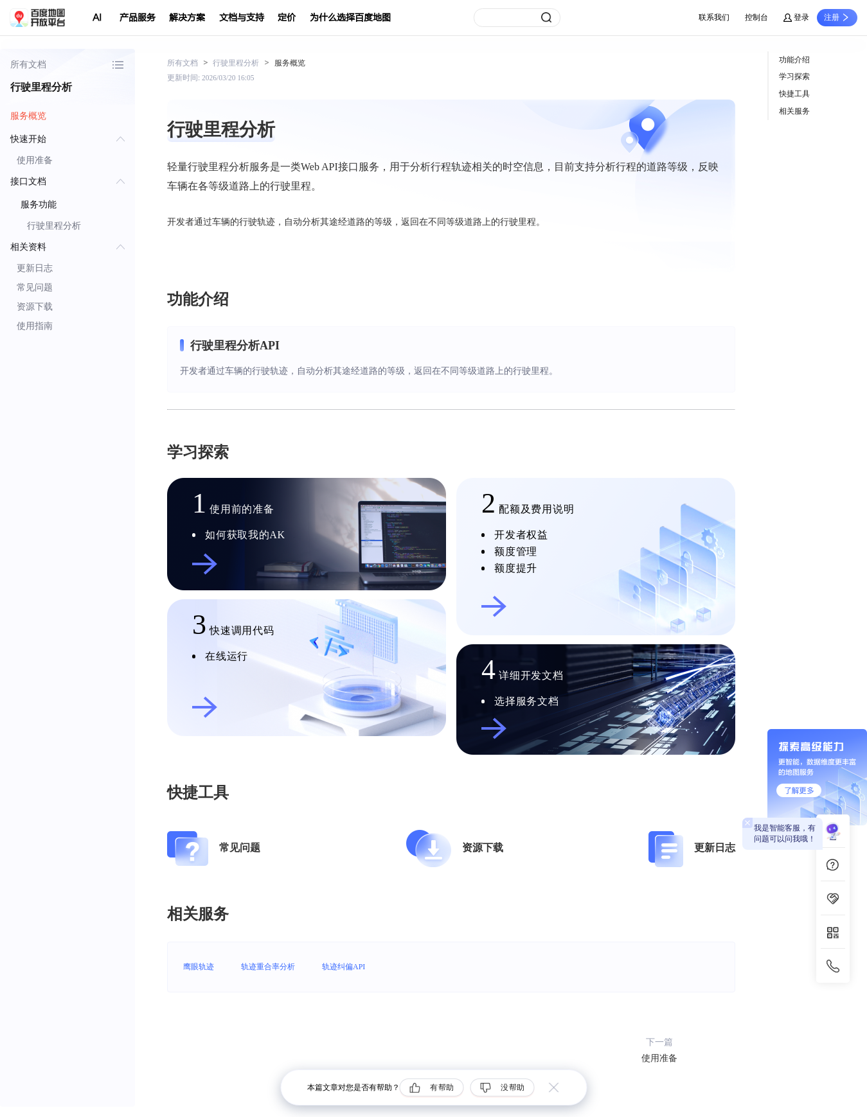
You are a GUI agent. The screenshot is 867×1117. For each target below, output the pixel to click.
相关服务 (794, 111)
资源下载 (35, 307)
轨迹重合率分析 (268, 966)
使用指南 (35, 326)
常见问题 (35, 287)
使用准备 (35, 160)
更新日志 (35, 268)
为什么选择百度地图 (350, 17)
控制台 (756, 17)
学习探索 (794, 76)
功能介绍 (794, 59)
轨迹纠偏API (343, 966)
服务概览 (28, 116)
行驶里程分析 (54, 226)
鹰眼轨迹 (198, 966)
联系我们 (714, 17)
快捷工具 (794, 93)
